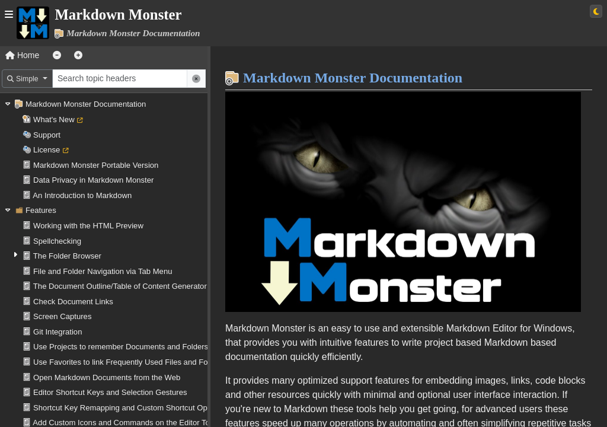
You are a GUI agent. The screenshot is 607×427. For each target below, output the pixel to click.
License (46, 149)
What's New (54, 119)
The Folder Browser (67, 255)
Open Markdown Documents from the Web (106, 377)
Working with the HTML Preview (88, 225)
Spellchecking (57, 241)
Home (22, 55)
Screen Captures (62, 316)
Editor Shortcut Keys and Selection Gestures (110, 392)
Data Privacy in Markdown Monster (93, 180)
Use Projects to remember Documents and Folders (120, 346)
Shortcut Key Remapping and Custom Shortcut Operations (134, 407)
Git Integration (57, 331)
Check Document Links (73, 301)
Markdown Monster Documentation (85, 104)
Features (40, 210)
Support (46, 134)
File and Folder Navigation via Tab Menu (102, 271)
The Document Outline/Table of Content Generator (120, 286)
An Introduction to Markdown (82, 195)
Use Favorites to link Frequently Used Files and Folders (129, 362)
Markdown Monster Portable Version (95, 165)
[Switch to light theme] (596, 11)
